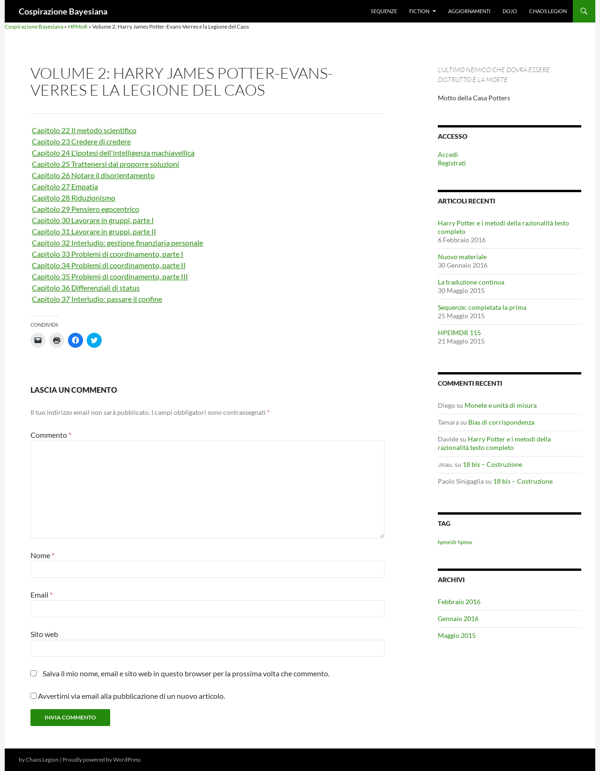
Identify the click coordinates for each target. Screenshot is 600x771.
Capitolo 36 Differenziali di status (86, 287)
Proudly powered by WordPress (101, 759)
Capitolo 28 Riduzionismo (73, 197)
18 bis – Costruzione (492, 464)
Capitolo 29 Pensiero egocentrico (85, 208)
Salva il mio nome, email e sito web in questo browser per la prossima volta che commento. (186, 673)
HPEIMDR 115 (459, 333)
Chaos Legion (548, 11)
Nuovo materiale (462, 257)
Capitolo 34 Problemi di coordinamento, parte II (109, 265)
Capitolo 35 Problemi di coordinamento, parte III (110, 276)
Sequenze (384, 11)
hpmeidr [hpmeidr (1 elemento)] (447, 542)
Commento (50, 434)
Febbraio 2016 (459, 602)
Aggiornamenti (469, 11)
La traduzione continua (471, 282)
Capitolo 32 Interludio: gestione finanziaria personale (117, 242)
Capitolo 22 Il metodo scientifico (84, 130)
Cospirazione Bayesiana (63, 11)
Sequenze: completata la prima (482, 307)
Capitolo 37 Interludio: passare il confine (97, 298)
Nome (42, 555)
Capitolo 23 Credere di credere (81, 141)
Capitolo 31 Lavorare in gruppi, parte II (94, 231)
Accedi (448, 154)
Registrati (452, 163)
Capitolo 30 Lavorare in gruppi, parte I (93, 220)
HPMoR (78, 26)
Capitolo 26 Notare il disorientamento (93, 175)
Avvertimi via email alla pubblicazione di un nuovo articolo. (131, 695)
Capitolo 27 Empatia (65, 186)
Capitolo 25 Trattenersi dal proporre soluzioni (105, 163)
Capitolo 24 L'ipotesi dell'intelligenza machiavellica (113, 152)
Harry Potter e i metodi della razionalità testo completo (494, 443)
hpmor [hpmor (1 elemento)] (465, 542)
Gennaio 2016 (458, 618)
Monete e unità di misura (501, 405)
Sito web (44, 633)
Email (41, 594)
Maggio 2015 (457, 635)
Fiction (419, 11)
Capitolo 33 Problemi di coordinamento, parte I (107, 253)
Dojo (509, 11)
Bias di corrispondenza (501, 422)
